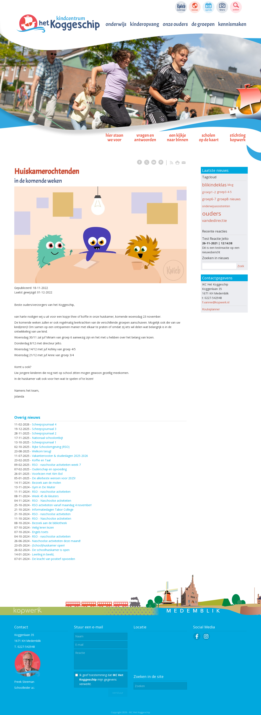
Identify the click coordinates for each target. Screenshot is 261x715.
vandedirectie (214, 220)
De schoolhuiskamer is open (51, 550)
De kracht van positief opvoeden (53, 559)
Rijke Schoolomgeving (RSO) (51, 447)
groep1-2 (209, 192)
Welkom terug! (41, 451)
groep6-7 (209, 199)
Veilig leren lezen (43, 527)
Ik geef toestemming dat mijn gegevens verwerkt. (101, 679)
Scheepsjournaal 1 (44, 442)
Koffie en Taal (41, 460)
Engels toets (40, 532)
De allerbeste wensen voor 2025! (53, 478)
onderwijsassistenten (216, 206)
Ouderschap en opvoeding (49, 469)
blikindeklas (214, 185)
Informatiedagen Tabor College (52, 509)
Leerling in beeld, (43, 554)
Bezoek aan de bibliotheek (49, 523)
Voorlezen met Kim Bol (47, 474)
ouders (211, 213)
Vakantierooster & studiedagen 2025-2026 (60, 456)
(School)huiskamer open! (48, 545)
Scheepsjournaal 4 (44, 424)
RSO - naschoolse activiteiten (51, 492)
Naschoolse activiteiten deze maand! (56, 541)
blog (230, 185)
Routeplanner (211, 309)
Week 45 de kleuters (45, 496)
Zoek (240, 266)
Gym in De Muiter (43, 487)
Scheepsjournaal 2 (44, 433)
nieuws (235, 199)
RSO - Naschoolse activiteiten (51, 500)
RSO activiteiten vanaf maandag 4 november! (62, 505)
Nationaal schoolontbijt (47, 438)
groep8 (223, 199)
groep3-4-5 (224, 192)
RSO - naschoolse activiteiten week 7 (56, 465)
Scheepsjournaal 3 (44, 429)
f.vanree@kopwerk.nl (215, 302)
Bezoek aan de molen (46, 483)
